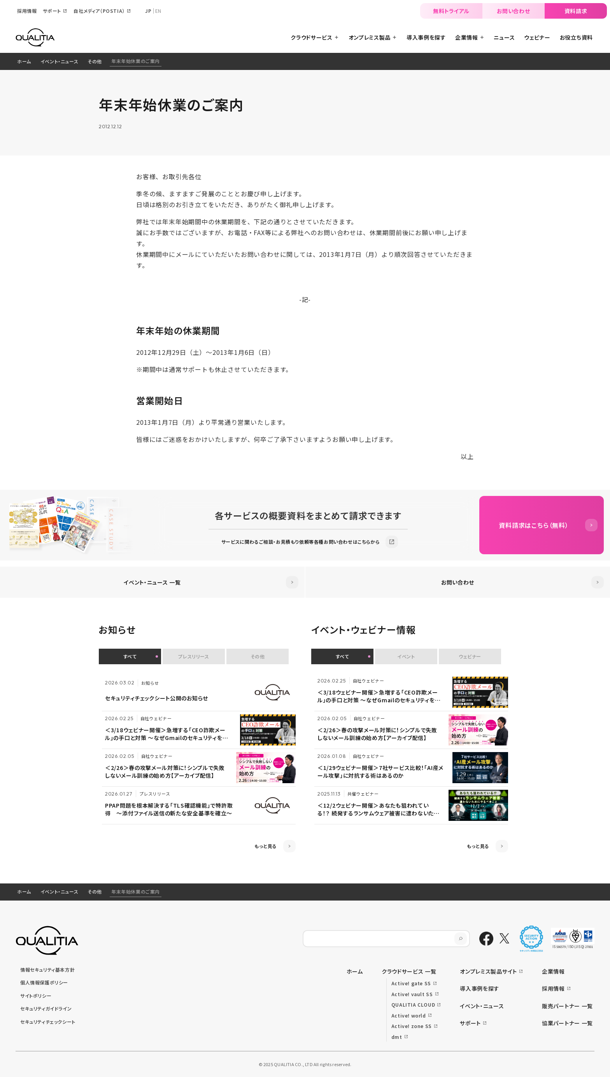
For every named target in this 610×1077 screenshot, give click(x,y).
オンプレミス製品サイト (488, 971)
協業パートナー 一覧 (567, 1023)
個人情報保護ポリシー (44, 982)
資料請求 (575, 11)
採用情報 (553, 988)
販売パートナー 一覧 (567, 1006)
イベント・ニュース (59, 61)
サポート (470, 1023)
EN (158, 10)
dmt (396, 1036)
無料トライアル (451, 11)
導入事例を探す (479, 988)
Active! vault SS (412, 994)
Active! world (408, 1015)
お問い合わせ (513, 11)
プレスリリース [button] (193, 656)
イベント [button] (406, 656)
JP (148, 10)
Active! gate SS (411, 983)
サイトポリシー (35, 995)
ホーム (24, 61)
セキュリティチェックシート (47, 1021)
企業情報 (553, 971)
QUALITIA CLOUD (413, 1004)
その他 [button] (258, 656)
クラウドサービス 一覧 (409, 971)
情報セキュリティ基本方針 (47, 969)
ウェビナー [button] (470, 656)
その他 (95, 61)
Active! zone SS (411, 1026)
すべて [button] (130, 656)
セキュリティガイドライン (46, 1008)
